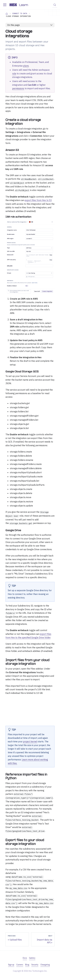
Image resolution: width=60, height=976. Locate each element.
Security (34, 964)
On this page (13, 25)
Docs (25, 958)
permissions (18, 88)
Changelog (45, 964)
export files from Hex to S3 (38, 200)
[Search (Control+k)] (54, 5)
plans (26, 65)
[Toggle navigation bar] (5, 5)
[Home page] (6, 13)
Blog (27, 964)
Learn (23, 5)
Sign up (11, 964)
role (14, 73)
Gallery (32, 958)
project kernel (30, 741)
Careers (19, 964)
